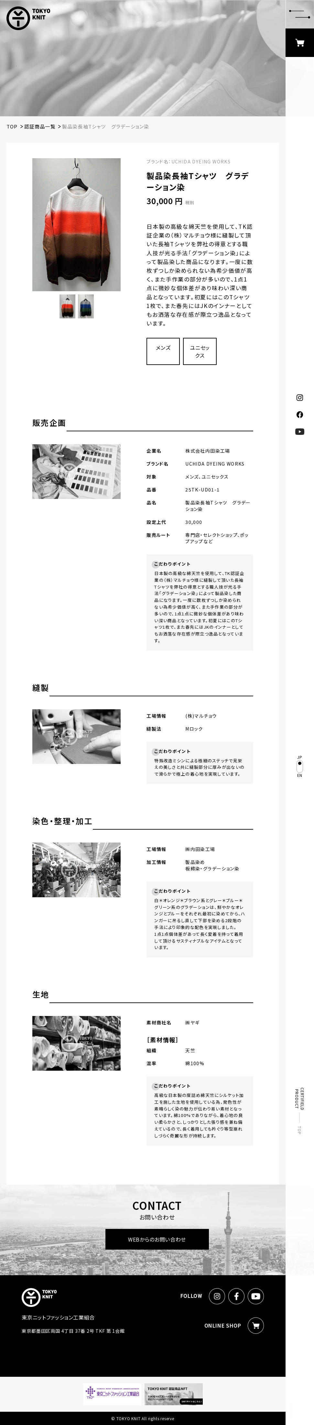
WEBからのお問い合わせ (157, 1239)
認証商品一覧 (40, 126)
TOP (300, 1130)
